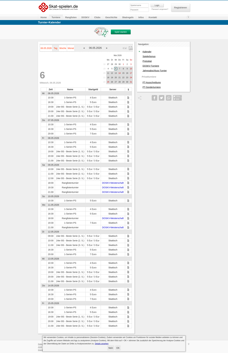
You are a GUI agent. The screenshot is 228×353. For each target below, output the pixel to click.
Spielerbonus (148, 56)
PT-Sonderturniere (151, 87)
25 (108, 82)
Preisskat (147, 61)
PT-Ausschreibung (151, 82)
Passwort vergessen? (160, 9)
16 (127, 73)
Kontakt (153, 17)
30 (119, 64)
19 (104, 69)
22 (123, 77)
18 (104, 64)
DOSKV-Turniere (150, 66)
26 (112, 82)
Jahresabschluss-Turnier (154, 70)
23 (127, 77)
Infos (141, 17)
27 (108, 64)
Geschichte (111, 17)
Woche (62, 48)
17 (131, 73)
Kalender (146, 51)
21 (104, 77)
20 (104, 73)
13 (116, 73)
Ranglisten (71, 17)
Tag (55, 48)
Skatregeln (128, 17)
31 (131, 82)
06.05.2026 (46, 48)
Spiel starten (121, 32)
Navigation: (143, 44)
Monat (71, 48)
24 (131, 77)
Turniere (56, 17)
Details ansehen (101, 344)
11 (108, 73)
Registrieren (180, 7)
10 (131, 69)
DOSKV (85, 17)
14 (119, 73)
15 (123, 73)
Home (44, 17)
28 (112, 64)
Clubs (97, 17)
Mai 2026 (117, 55)
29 (116, 64)
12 (112, 73)
